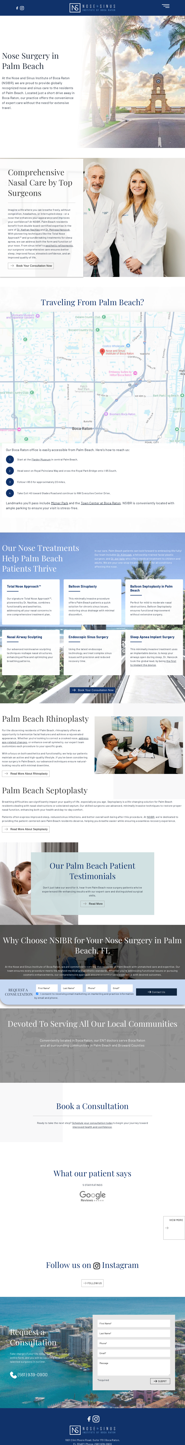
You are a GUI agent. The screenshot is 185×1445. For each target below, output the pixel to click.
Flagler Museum (41, 459)
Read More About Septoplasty (29, 829)
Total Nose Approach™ (24, 586)
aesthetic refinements (59, 245)
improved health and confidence (92, 1126)
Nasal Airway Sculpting (24, 637)
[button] (92, 7)
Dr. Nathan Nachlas (28, 229)
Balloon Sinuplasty (83, 586)
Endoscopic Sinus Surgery (88, 637)
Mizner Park (59, 503)
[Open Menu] (166, 5)
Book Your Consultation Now (34, 265)
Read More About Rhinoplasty (29, 773)
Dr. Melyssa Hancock (57, 229)
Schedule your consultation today (92, 1122)
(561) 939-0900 (29, 1375)
